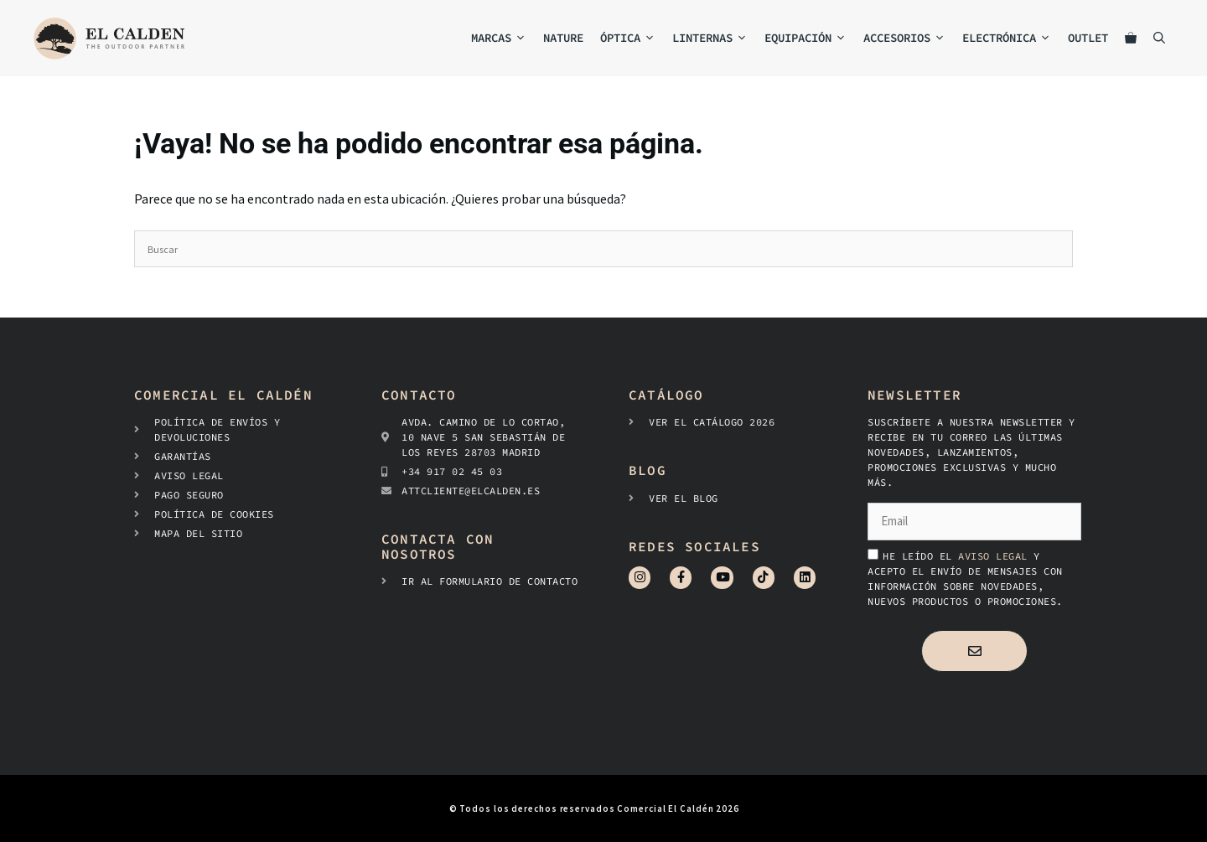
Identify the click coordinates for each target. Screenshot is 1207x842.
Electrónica (1010, 38)
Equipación (809, 38)
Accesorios (908, 38)
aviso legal (995, 556)
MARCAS (503, 38)
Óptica (632, 38)
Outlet (1088, 37)
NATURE (563, 37)
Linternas (714, 38)
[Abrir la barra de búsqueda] (1159, 38)
